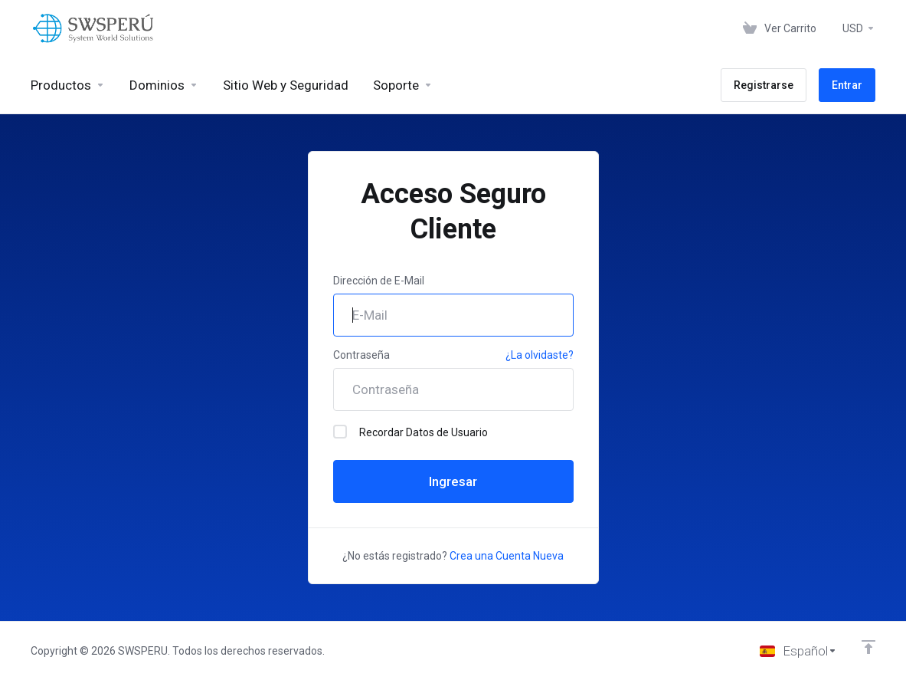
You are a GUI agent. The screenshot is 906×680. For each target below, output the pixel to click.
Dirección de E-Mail (378, 280)
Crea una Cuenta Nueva (507, 556)
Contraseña (361, 355)
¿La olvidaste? (539, 355)
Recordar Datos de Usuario (410, 432)
